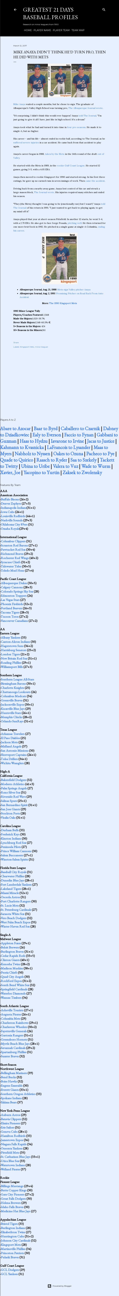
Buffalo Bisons (10, 499)
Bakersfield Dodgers (13, 780)
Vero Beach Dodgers (13, 918)
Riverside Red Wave (13, 796)
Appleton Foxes (11, 943)
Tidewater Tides (11, 566)
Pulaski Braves (10, 1257)
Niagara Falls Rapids (13, 1144)
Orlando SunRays (12, 721)
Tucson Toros (10, 616)
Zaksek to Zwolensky (82, 472)
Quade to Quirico (16, 460)
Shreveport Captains (14, 755)
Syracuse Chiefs (11, 562)
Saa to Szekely (83, 460)
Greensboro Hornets (14, 1039)
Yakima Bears (9, 1102)
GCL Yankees (9, 1274)
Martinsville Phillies (13, 1249)
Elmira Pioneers (10, 1123)
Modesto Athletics (13, 784)
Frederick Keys (10, 834)
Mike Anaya (19, 104)
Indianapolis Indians (13, 508)
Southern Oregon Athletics (18, 1094)
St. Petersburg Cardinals (16, 910)
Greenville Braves (11, 700)
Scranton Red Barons (14, 545)
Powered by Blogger (60, 1286)
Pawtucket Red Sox (13, 549)
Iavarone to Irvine (67, 441)
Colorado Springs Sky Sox (17, 591)
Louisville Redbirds (13, 516)
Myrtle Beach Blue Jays (15, 1044)
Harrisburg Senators (13, 650)
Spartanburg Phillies (13, 1052)
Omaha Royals (10, 528)
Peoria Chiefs (9, 972)
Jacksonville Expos (12, 704)
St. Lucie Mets (10, 905)
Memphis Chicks (11, 717)
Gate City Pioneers (12, 1194)
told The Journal (87, 115)
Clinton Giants (10, 960)
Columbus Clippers (13, 541)
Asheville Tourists (12, 1010)
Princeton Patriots (12, 1253)
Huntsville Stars (11, 713)
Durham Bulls (10, 830)
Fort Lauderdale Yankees (16, 884)
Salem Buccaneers (12, 855)
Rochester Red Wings (15, 558)
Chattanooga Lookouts (16, 692)
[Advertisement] (59, 379)
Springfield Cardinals (14, 989)
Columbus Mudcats (13, 696)
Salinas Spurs (9, 801)
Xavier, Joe (10, 472)
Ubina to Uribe (35, 466)
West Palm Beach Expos (15, 922)
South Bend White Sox (15, 985)
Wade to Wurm (95, 466)
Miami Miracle (10, 893)
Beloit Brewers (10, 947)
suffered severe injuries (26, 142)
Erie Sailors (7, 1127)
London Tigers (10, 654)
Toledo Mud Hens (12, 570)
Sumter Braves (10, 1056)
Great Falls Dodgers (13, 1198)
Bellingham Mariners (14, 1073)
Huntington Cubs (12, 1236)
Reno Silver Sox (10, 792)
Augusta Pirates (11, 1014)
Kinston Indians (11, 838)
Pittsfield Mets (10, 1152)
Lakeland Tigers (11, 889)
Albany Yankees (10, 637)
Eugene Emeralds (11, 1085)
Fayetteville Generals (14, 1031)
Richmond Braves (12, 554)
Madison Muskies (12, 968)
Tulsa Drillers (9, 759)
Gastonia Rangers (12, 1035)
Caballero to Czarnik (80, 428)
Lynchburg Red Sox (13, 843)
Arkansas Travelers (13, 734)
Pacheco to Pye (100, 453)
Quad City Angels (12, 977)
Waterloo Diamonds (13, 993)
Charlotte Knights (12, 688)
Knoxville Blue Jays (13, 709)
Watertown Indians (13, 1165)
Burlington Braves (12, 951)
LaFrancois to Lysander (68, 447)
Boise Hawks (9, 1081)
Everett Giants (10, 1090)
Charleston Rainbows (14, 1023)
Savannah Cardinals (13, 1048)
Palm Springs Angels (14, 788)
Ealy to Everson (46, 435)
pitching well (75, 223)
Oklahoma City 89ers (14, 524)
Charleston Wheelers (14, 1027)
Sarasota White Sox (12, 914)
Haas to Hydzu (34, 441)
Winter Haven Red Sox (15, 926)
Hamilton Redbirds (13, 1136)
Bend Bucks (8, 1077)
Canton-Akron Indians (15, 642)
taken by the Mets (54, 154)
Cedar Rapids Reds (13, 956)
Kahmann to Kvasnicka (22, 447)
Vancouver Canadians (14, 621)
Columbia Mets (10, 1018)
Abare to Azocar (15, 428)
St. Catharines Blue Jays (15, 1157)
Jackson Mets (9, 742)
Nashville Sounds (12, 520)
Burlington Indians (13, 1228)
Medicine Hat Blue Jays (15, 1211)
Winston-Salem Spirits (14, 859)
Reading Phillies (11, 662)
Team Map (76, 30)
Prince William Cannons (16, 851)
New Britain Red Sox (14, 658)
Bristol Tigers (9, 1224)
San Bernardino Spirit (14, 805)
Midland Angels (11, 746)
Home (27, 30)
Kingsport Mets (27, 347)
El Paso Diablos (10, 738)
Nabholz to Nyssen (32, 453)
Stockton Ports (10, 813)
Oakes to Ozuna (68, 453)
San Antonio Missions (14, 750)
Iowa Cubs (7, 512)
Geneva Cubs (9, 1131)
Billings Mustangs (12, 1186)
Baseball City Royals (13, 872)
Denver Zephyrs (11, 503)
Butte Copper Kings (13, 1190)
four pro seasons (76, 127)
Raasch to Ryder (51, 460)
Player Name (41, 30)
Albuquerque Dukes (14, 583)
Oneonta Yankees (11, 1148)
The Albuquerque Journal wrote (85, 108)
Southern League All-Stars (17, 679)
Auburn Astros (10, 1115)
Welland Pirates (10, 1169)
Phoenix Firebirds (12, 604)
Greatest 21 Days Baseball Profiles (50, 13)
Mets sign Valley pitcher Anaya (73, 289)
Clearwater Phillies (12, 876)
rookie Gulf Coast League (71, 165)
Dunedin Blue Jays (12, 880)
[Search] (104, 9)
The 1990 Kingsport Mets (63, 303)
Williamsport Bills (12, 667)
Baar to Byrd (45, 428)
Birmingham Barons (13, 683)
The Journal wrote (44, 192)
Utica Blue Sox (10, 1161)
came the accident (95, 180)
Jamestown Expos (12, 1140)
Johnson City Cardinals (15, 1240)
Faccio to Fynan (78, 435)
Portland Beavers (11, 608)
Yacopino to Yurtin (41, 472)
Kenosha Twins (10, 964)
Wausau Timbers (11, 997)
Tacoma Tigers (10, 612)
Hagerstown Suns (12, 646)
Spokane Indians (11, 1098)
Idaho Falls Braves (12, 1207)
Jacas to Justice (100, 441)
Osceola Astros (10, 897)
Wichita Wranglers (12, 763)
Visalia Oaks (8, 817)
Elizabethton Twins (13, 1232)
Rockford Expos (11, 981)
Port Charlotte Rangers (16, 901)
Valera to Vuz (65, 466)
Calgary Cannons (12, 587)
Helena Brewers (11, 1203)
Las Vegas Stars (10, 600)
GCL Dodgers (10, 1270)
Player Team (60, 30)
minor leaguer (41, 347)
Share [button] (16, 342)
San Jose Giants (10, 809)
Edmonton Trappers (14, 595)
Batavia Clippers (11, 1119)
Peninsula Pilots (11, 847)
